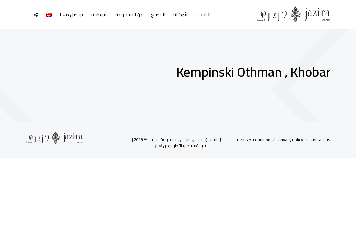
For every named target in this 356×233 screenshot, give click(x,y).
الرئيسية (202, 14)
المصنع (158, 14)
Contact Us (320, 140)
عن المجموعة (129, 14)
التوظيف (99, 14)
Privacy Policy (290, 140)
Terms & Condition (253, 140)
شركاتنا (180, 14)
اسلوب (156, 146)
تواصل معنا (71, 14)
